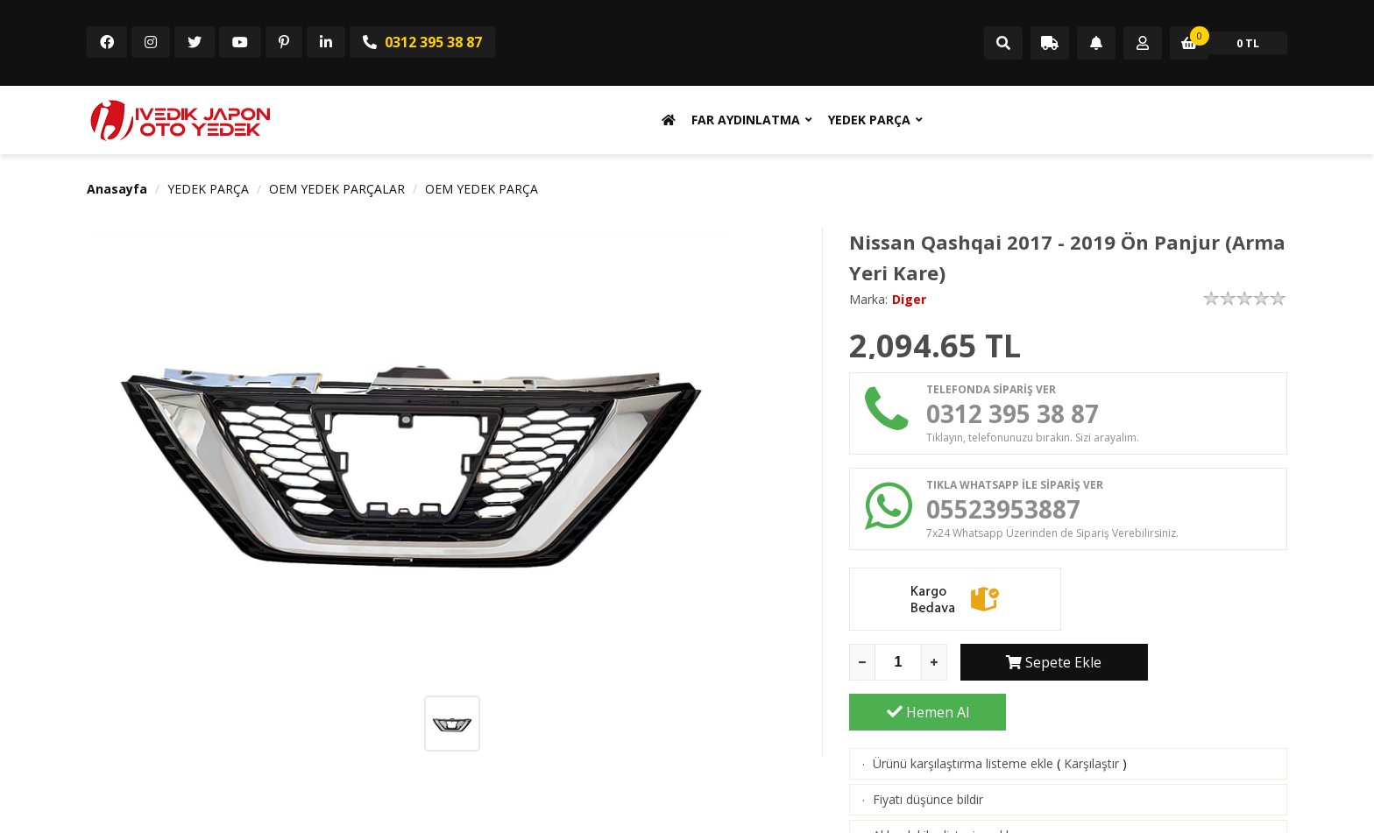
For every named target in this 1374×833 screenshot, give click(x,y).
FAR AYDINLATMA (745, 119)
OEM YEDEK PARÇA (481, 188)
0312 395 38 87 (422, 42)
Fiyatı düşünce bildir (928, 754)
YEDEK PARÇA (869, 119)
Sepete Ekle (1039, 667)
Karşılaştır (1091, 718)
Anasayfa (117, 188)
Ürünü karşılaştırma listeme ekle (963, 718)
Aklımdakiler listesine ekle (944, 790)
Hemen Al (1209, 667)
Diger (909, 299)
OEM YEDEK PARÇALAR (337, 188)
